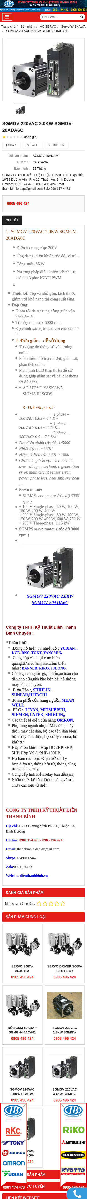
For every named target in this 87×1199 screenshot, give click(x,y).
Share (12, 145)
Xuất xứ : (23, 162)
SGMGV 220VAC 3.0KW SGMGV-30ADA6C (22, 1094)
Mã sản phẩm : (19, 156)
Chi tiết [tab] (12, 220)
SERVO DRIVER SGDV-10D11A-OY (64, 968)
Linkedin (57, 145)
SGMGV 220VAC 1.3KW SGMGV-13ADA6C (64, 1032)
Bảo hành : (22, 168)
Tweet (33, 145)
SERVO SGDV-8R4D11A (22, 968)
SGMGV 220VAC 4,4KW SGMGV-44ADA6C (64, 1094)
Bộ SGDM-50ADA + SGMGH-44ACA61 (22, 1030)
